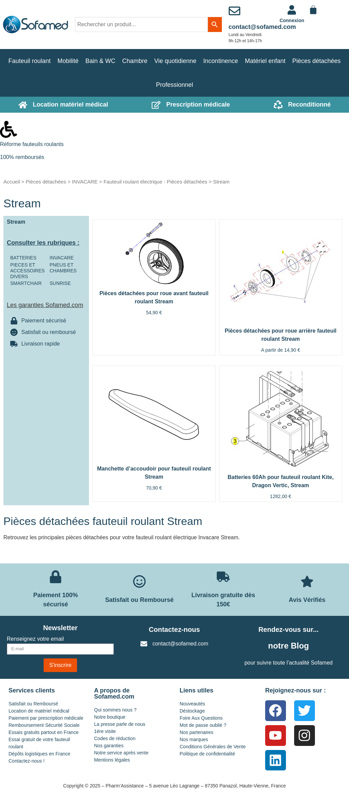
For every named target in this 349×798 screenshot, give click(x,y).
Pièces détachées (316, 61)
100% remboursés (22, 157)
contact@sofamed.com (262, 26)
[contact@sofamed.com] (234, 11)
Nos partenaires (196, 732)
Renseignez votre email (35, 639)
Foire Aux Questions (201, 718)
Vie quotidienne (175, 61)
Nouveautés (192, 703)
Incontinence (220, 61)
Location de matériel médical (39, 711)
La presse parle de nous (119, 724)
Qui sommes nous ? (115, 710)
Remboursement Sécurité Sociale (44, 725)
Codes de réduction (114, 738)
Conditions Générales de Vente (213, 746)
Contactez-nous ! (27, 761)
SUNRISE (60, 283)
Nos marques (194, 739)
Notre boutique (109, 717)
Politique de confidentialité (207, 753)
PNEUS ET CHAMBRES (63, 267)
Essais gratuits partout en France (43, 732)
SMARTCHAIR (26, 283)
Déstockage (192, 711)
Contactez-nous (174, 629)
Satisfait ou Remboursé (33, 703)
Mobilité (67, 61)
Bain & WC (101, 61)
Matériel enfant (265, 61)
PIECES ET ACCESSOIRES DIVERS (27, 270)
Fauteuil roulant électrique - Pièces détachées (155, 182)
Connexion (291, 20)
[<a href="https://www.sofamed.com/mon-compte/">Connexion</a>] (292, 10)
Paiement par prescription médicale (46, 718)
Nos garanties (108, 745)
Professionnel (174, 84)
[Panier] (313, 10)
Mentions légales (112, 760)
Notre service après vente (121, 752)
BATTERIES (23, 257)
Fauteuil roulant (29, 61)
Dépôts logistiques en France (39, 753)
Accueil (11, 182)
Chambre (135, 61)
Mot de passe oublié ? (203, 725)
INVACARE (85, 182)
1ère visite (105, 731)
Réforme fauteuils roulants (32, 144)
